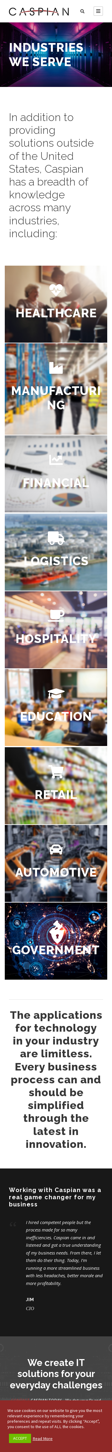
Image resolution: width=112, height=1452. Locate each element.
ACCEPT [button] (20, 1438)
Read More (43, 1438)
